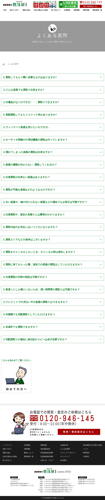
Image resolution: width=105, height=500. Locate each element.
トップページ (7, 445)
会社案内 (63, 460)
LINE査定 (86, 456)
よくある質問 (65, 449)
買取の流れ (26, 10)
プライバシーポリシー (68, 453)
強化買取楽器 (45, 449)
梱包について (28, 453)
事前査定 (86, 453)
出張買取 (67, 10)
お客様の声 (64, 445)
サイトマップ (65, 456)
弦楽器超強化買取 (47, 456)
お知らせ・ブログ (47, 460)
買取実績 (86, 10)
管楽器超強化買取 (47, 453)
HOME (5, 10)
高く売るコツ (56, 10)
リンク (85, 449)
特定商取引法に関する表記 (92, 445)
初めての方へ (14, 10)
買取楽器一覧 (97, 10)
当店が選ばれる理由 (41, 10)
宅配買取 (76, 10)
